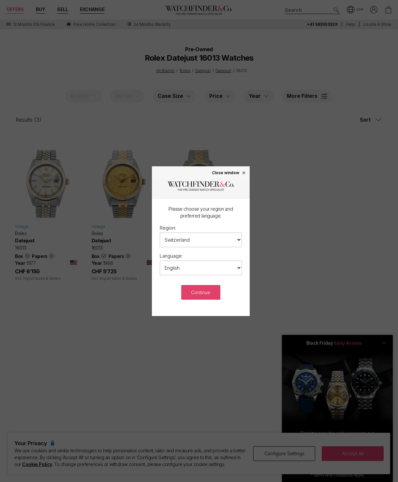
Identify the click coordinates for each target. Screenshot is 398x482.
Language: (171, 256)
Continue (200, 292)
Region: (168, 228)
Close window (229, 172)
